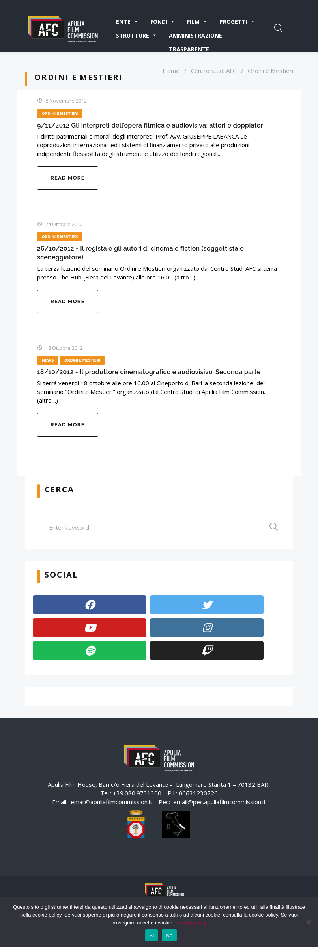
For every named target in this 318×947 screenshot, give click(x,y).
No (169, 935)
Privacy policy (190, 923)
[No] (308, 922)
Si (151, 935)
